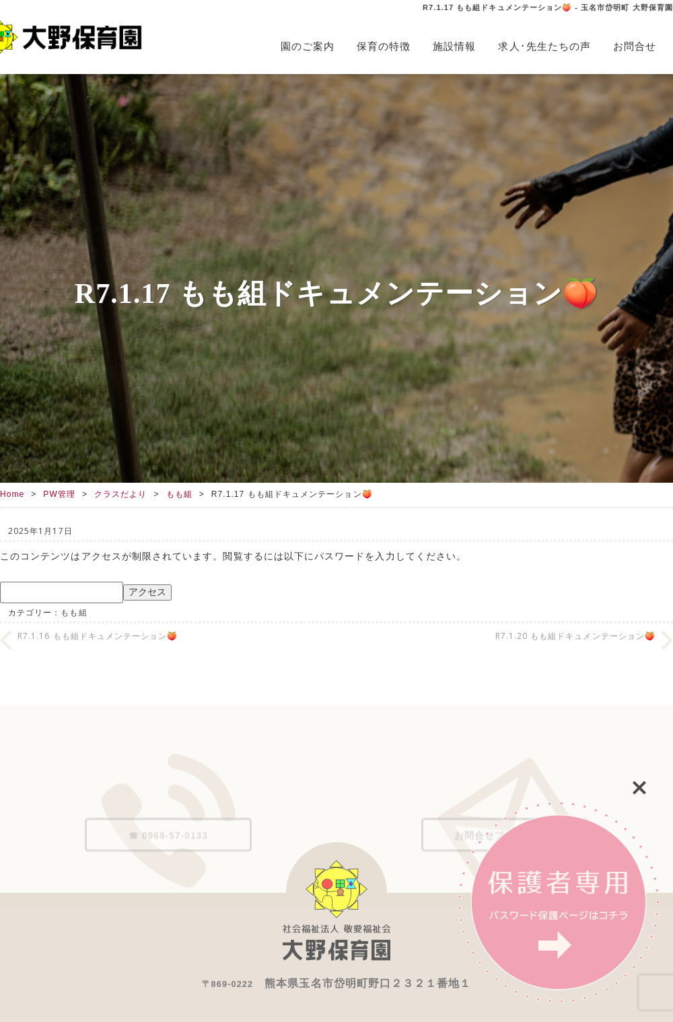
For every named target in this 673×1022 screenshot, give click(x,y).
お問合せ (634, 46)
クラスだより (120, 494)
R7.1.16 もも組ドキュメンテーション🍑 (97, 636)
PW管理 (59, 494)
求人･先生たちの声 (544, 46)
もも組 (179, 494)
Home (12, 494)
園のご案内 (307, 46)
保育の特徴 (384, 46)
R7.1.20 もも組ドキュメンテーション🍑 (575, 636)
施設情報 (454, 46)
